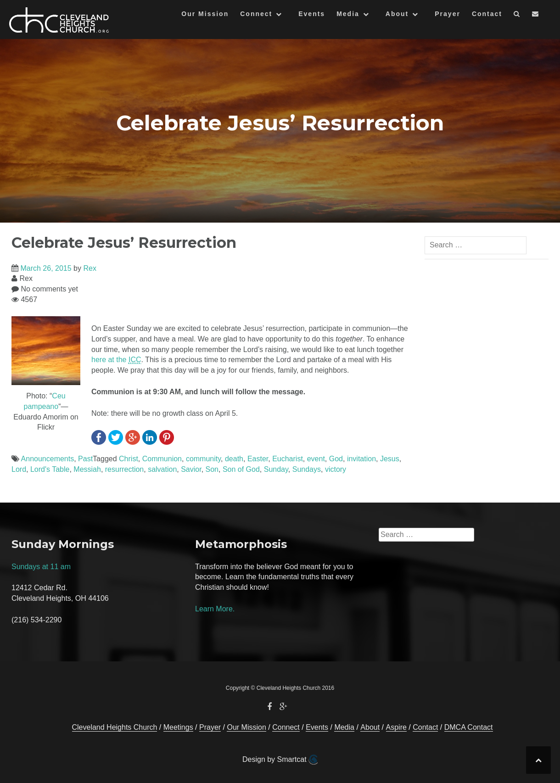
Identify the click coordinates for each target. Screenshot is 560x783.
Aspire (396, 727)
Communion (162, 459)
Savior (191, 469)
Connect (256, 13)
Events (311, 13)
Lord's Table (49, 469)
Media (347, 13)
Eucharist (287, 459)
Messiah (87, 469)
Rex (89, 268)
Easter (257, 459)
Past (85, 459)
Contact (487, 13)
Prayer (447, 13)
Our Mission (205, 13)
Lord (18, 469)
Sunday (276, 469)
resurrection (124, 469)
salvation (162, 469)
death (234, 459)
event (316, 459)
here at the (116, 360)
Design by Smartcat (280, 760)
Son (212, 469)
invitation (361, 459)
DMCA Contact (468, 727)
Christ (128, 459)
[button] (517, 15)
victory (335, 469)
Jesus (389, 459)
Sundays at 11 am (41, 566)
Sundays (306, 469)
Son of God (241, 469)
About (397, 13)
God (336, 459)
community (203, 459)
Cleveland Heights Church (114, 727)
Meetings (178, 727)
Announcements (47, 459)
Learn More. (215, 609)
